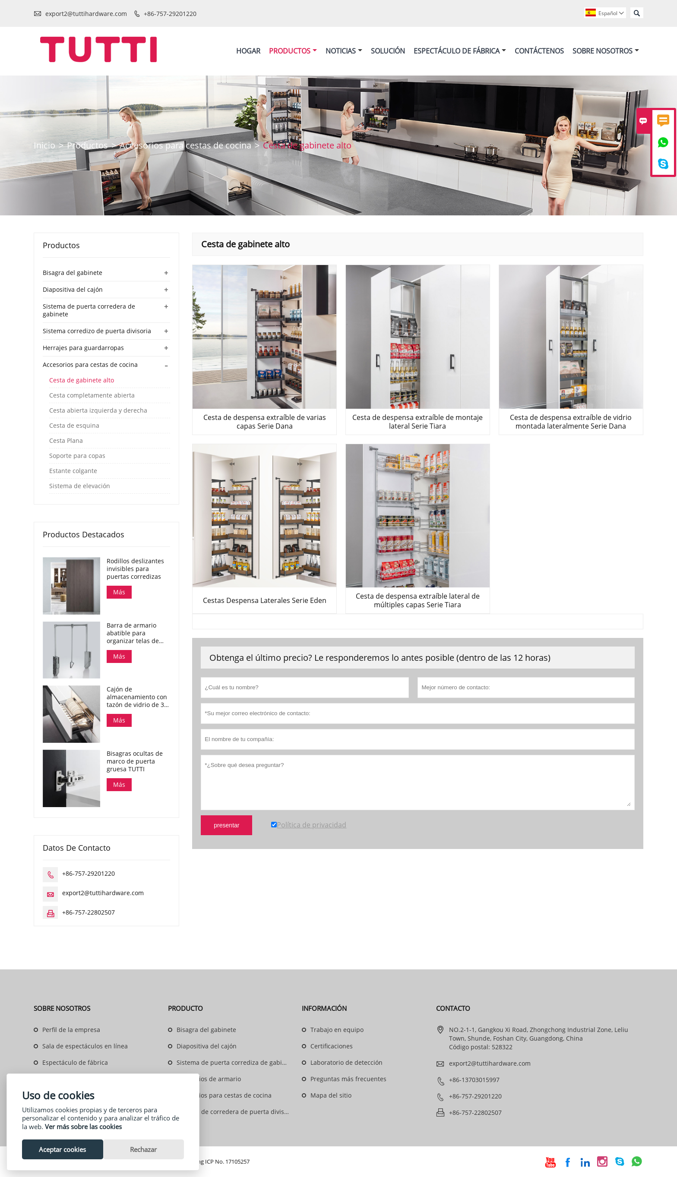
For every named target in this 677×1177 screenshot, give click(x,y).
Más (119, 592)
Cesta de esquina (74, 426)
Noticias (344, 51)
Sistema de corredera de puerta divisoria (236, 1112)
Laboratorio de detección (346, 1063)
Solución (388, 51)
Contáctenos (539, 51)
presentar (226, 825)
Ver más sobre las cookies (83, 1126)
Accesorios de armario (209, 1079)
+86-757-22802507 (88, 913)
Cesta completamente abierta (92, 396)
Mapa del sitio (330, 1096)
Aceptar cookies (62, 1149)
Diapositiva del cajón (73, 290)
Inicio (44, 145)
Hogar (248, 51)
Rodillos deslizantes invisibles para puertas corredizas (135, 569)
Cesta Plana (66, 441)
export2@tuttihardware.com (86, 13)
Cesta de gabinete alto (81, 381)
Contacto (453, 1008)
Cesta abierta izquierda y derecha (98, 411)
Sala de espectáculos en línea (85, 1046)
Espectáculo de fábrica (75, 1063)
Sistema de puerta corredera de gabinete (89, 311)
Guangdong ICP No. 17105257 (212, 1162)
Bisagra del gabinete (72, 273)
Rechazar (143, 1149)
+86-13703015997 (474, 1080)
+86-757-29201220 (170, 13)
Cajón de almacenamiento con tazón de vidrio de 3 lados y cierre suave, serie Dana (137, 697)
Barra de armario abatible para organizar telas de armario (133, 633)
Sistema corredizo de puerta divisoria (97, 331)
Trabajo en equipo (337, 1030)
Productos (293, 51)
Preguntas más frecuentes (348, 1079)
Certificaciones (331, 1046)
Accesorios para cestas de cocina (185, 145)
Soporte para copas (77, 456)
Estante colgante (73, 471)
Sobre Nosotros (606, 51)
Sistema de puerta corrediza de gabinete (236, 1063)
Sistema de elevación (79, 486)
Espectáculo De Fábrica (460, 51)
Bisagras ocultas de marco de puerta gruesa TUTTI (135, 761)
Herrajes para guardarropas (83, 348)
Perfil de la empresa (71, 1030)
